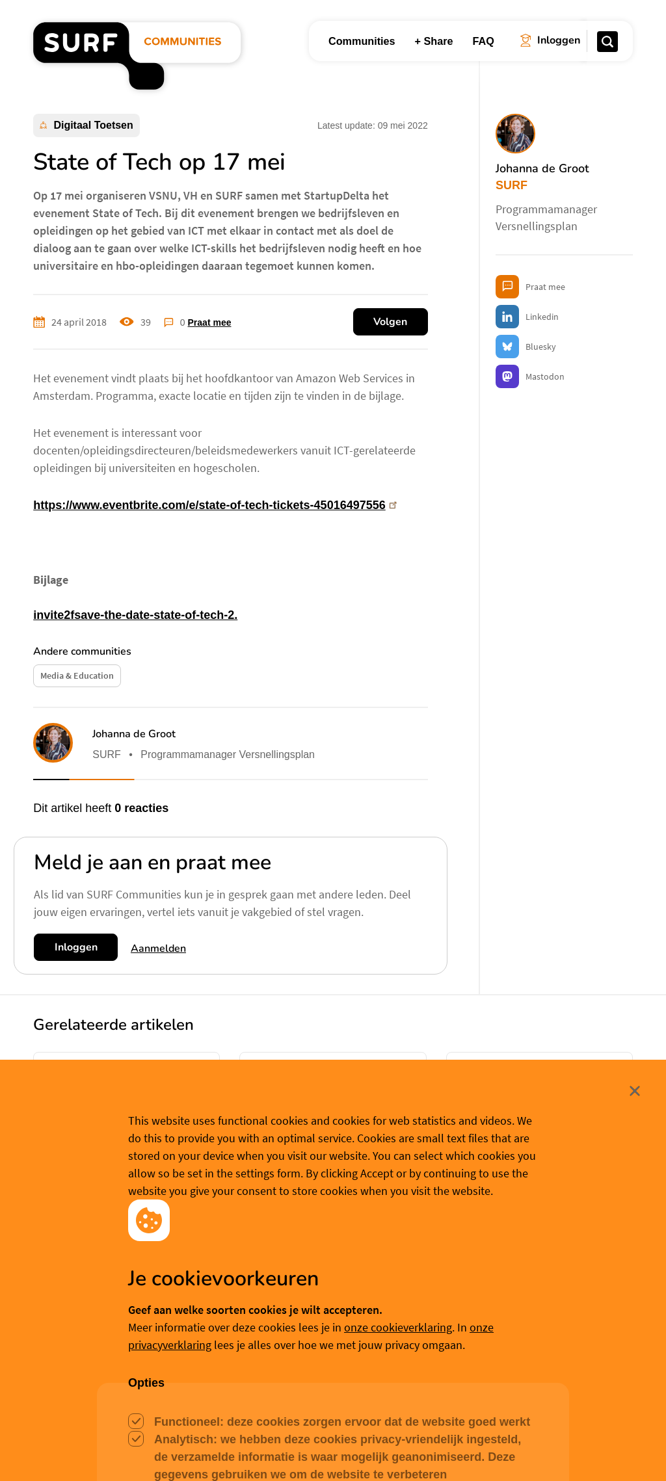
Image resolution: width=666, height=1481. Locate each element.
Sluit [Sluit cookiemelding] (634, 1353)
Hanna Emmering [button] (105, 1213)
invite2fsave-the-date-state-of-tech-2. (135, 615)
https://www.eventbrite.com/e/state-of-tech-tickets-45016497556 (216, 505)
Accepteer (247, 1451)
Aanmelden (158, 948)
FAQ (483, 41)
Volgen (390, 322)
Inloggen (76, 947)
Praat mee (210, 322)
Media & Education (77, 675)
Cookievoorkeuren (343, 1450)
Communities (361, 41)
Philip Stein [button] (505, 1230)
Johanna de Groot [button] (134, 734)
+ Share (434, 41)
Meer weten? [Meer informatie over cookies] (426, 1450)
